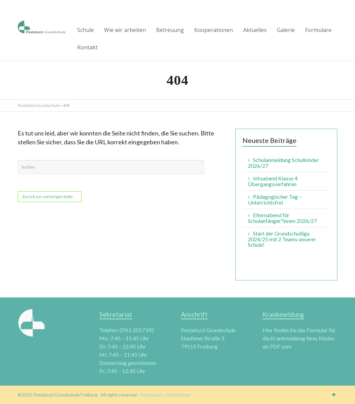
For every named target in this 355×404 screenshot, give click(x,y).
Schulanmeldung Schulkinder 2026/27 (283, 163)
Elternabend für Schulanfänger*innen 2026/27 (282, 218)
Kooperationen (213, 30)
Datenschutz (178, 395)
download (304, 346)
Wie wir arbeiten (125, 30)
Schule (85, 30)
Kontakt (87, 47)
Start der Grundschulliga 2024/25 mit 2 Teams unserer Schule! (282, 239)
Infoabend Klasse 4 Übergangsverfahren (273, 181)
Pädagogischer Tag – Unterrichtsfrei (275, 199)
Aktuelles (255, 30)
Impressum (151, 395)
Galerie (286, 30)
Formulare (318, 30)
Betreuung (170, 30)
